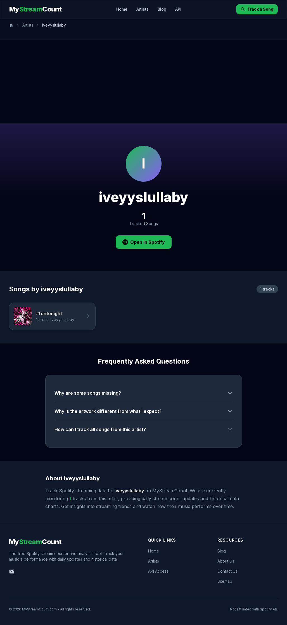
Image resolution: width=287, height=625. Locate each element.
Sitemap (224, 581)
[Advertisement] (143, 81)
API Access (158, 571)
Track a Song (257, 9)
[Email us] (12, 571)
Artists (142, 9)
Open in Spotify (143, 242)
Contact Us (227, 571)
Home (121, 9)
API (178, 9)
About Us (225, 561)
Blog (162, 9)
